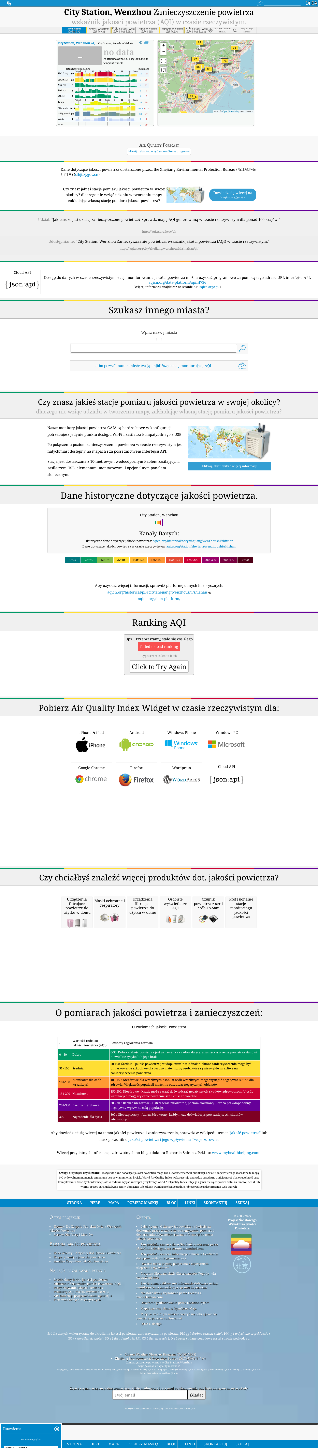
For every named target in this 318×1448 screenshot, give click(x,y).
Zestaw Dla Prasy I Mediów (73, 1291)
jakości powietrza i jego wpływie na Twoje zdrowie (173, 1196)
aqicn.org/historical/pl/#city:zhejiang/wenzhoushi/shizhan (157, 592)
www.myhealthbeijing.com (236, 1209)
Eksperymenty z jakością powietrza (79, 1314)
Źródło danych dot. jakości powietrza (80, 1336)
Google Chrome (91, 833)
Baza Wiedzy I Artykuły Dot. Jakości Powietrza (87, 1310)
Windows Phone (181, 798)
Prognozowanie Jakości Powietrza (78, 1344)
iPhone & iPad (91, 798)
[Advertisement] (159, 637)
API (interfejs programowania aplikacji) (83, 1352)
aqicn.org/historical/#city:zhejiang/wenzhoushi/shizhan (193, 541)
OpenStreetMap (231, 111)
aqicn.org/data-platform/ (159, 598)
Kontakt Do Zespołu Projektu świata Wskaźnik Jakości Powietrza (85, 1285)
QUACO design (151, 1380)
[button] (198, 70)
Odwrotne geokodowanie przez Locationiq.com (175, 1359)
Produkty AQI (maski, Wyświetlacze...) (81, 1348)
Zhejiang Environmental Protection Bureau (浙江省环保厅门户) (160, 1415)
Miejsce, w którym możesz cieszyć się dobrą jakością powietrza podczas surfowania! (176, 1373)
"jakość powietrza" (245, 1189)
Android (136, 798)
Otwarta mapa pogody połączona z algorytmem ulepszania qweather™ (172, 1322)
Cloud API (226, 833)
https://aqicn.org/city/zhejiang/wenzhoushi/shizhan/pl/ (159, 248)
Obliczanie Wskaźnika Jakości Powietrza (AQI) (87, 1340)
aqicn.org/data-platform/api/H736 (177, 282)
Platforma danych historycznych (77, 1357)
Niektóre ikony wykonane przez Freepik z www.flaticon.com (169, 1352)
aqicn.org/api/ (209, 287)
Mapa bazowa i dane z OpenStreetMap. (169, 1365)
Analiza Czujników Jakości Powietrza (81, 1318)
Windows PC (226, 798)
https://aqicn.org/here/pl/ (159, 231)
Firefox (136, 833)
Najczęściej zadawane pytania (77, 1327)
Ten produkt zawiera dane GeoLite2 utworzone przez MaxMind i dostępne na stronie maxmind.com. (177, 1303)
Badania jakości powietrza (74, 1300)
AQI (77, 43)
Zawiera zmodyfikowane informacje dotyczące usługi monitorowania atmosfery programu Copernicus (177, 1342)
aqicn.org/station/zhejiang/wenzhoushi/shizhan (201, 546)
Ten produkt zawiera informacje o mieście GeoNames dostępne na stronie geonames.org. (177, 1313)
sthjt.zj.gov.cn (86, 174)
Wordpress (181, 833)
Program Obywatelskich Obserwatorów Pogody (175, 1330)
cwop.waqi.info (147, 1334)
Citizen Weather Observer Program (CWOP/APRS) (160, 1411)
